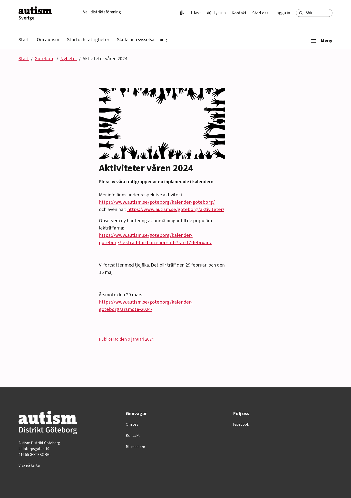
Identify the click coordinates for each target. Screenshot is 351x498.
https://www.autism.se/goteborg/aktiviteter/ (175, 209)
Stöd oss (260, 13)
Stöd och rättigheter (88, 39)
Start (24, 39)
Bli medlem (135, 447)
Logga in (282, 13)
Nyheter (68, 58)
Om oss (132, 424)
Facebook (241, 424)
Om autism (48, 39)
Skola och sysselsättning (142, 39)
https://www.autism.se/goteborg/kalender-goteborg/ (157, 202)
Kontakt (239, 13)
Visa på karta (29, 465)
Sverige (27, 18)
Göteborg (45, 58)
